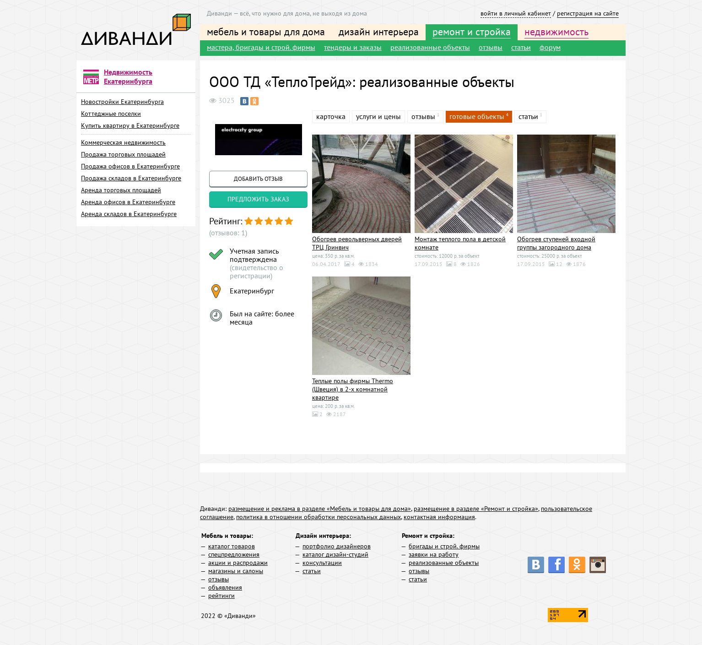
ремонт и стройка (471, 31)
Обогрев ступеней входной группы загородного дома (556, 243)
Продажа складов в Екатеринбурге (131, 178)
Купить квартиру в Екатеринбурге (130, 125)
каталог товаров (231, 546)
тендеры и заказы (353, 47)
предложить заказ (258, 199)
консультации (322, 562)
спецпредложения (233, 554)
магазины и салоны (235, 571)
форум (550, 47)
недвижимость (556, 31)
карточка (331, 116)
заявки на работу (434, 554)
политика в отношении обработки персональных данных (318, 517)
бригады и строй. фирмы (444, 546)
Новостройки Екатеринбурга (122, 102)
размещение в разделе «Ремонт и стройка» (476, 508)
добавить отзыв (258, 179)
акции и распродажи (238, 562)
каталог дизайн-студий (335, 554)
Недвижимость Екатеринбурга (128, 76)
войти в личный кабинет (516, 13)
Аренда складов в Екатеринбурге (129, 214)
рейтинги (221, 595)
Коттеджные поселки (111, 113)
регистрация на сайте (588, 13)
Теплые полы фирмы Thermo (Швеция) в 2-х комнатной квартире (352, 389)
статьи (521, 47)
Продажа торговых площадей (123, 154)
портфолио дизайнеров (336, 546)
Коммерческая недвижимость (123, 142)
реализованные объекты (430, 47)
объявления (225, 587)
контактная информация (439, 517)
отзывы (490, 47)
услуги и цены (378, 116)
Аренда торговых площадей (121, 190)
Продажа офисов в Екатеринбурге (130, 166)
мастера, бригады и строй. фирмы (261, 47)
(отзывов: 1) (228, 232)
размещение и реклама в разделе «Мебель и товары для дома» (319, 508)
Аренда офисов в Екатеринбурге (128, 202)
